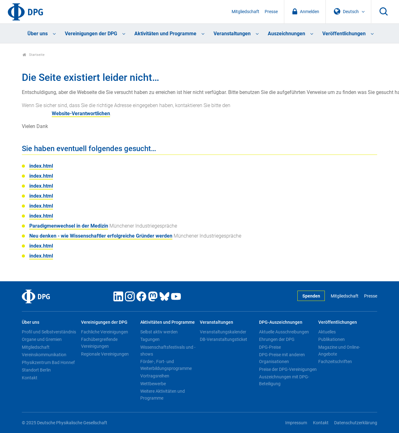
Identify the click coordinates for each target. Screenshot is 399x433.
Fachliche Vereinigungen (104, 331)
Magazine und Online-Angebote (339, 351)
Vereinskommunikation (44, 354)
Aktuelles (327, 331)
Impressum (296, 423)
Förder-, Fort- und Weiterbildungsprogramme (166, 365)
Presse (271, 11)
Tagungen (150, 339)
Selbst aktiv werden (159, 331)
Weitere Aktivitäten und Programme (162, 395)
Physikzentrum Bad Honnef (48, 362)
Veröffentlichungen (344, 34)
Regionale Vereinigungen (105, 354)
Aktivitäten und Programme (165, 34)
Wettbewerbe (153, 383)
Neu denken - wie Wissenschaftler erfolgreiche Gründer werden (100, 236)
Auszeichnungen (286, 34)
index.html (41, 166)
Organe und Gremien (42, 339)
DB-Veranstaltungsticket (223, 339)
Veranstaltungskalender (223, 331)
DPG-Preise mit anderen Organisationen (282, 358)
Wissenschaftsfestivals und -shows (167, 351)
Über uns (37, 34)
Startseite (33, 55)
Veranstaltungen (232, 34)
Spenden (311, 296)
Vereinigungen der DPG (91, 34)
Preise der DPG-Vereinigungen (288, 369)
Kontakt (29, 377)
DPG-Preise (270, 347)
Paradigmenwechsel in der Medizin (68, 226)
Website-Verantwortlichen (81, 113)
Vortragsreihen (154, 375)
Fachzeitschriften (335, 361)
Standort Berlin (36, 369)
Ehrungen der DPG (277, 339)
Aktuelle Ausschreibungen (284, 331)
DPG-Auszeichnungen (280, 322)
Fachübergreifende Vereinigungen (99, 343)
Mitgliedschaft (245, 11)
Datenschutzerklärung (355, 423)
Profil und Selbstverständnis (49, 331)
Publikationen (331, 339)
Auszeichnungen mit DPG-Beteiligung (284, 380)
